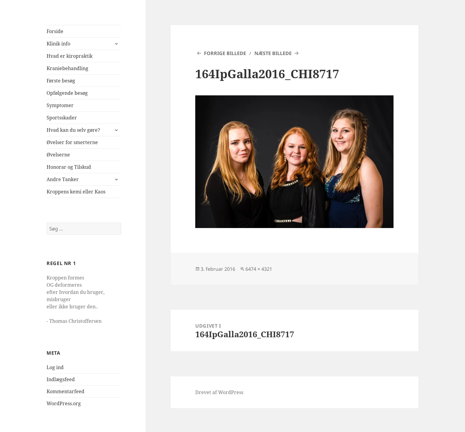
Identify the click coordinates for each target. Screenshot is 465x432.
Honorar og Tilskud (69, 167)
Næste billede (273, 53)
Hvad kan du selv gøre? (73, 130)
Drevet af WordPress (219, 392)
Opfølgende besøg (67, 93)
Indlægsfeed (61, 379)
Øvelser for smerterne (72, 142)
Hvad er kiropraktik (70, 56)
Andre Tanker (63, 179)
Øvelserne (58, 154)
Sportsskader (62, 117)
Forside (55, 31)
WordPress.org (64, 403)
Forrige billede (225, 53)
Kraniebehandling (67, 68)
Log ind (55, 367)
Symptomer (60, 105)
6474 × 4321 (258, 269)
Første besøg (61, 80)
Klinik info (58, 43)
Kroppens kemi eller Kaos (76, 191)
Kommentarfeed (65, 391)
